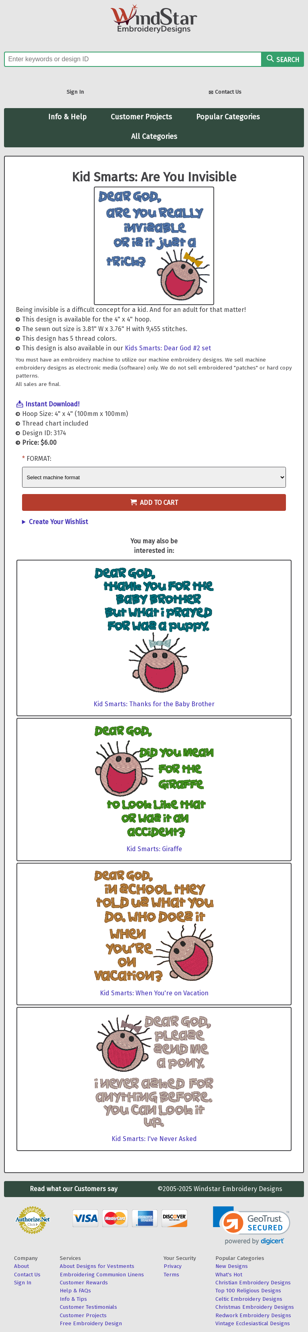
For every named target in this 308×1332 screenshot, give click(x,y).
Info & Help (67, 117)
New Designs (231, 1266)
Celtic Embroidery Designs (248, 1299)
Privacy (173, 1266)
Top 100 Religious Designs (248, 1290)
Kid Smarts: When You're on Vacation (154, 993)
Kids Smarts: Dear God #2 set (168, 348)
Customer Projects (141, 117)
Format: (38, 458)
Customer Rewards (84, 1282)
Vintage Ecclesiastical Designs (252, 1323)
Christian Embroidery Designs (253, 1282)
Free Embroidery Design (91, 1323)
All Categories (154, 136)
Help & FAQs (75, 1290)
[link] (251, 1225)
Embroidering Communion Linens (102, 1274)
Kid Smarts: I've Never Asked (154, 1139)
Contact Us (225, 92)
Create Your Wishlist (58, 522)
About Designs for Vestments (97, 1266)
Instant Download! (52, 404)
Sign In (75, 91)
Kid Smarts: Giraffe (154, 849)
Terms (171, 1274)
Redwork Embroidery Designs (253, 1315)
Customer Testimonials (88, 1307)
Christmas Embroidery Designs (254, 1307)
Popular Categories (228, 117)
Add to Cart (154, 502)
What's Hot (228, 1274)
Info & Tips (73, 1299)
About (21, 1266)
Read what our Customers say (74, 1189)
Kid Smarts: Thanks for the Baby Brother (154, 704)
